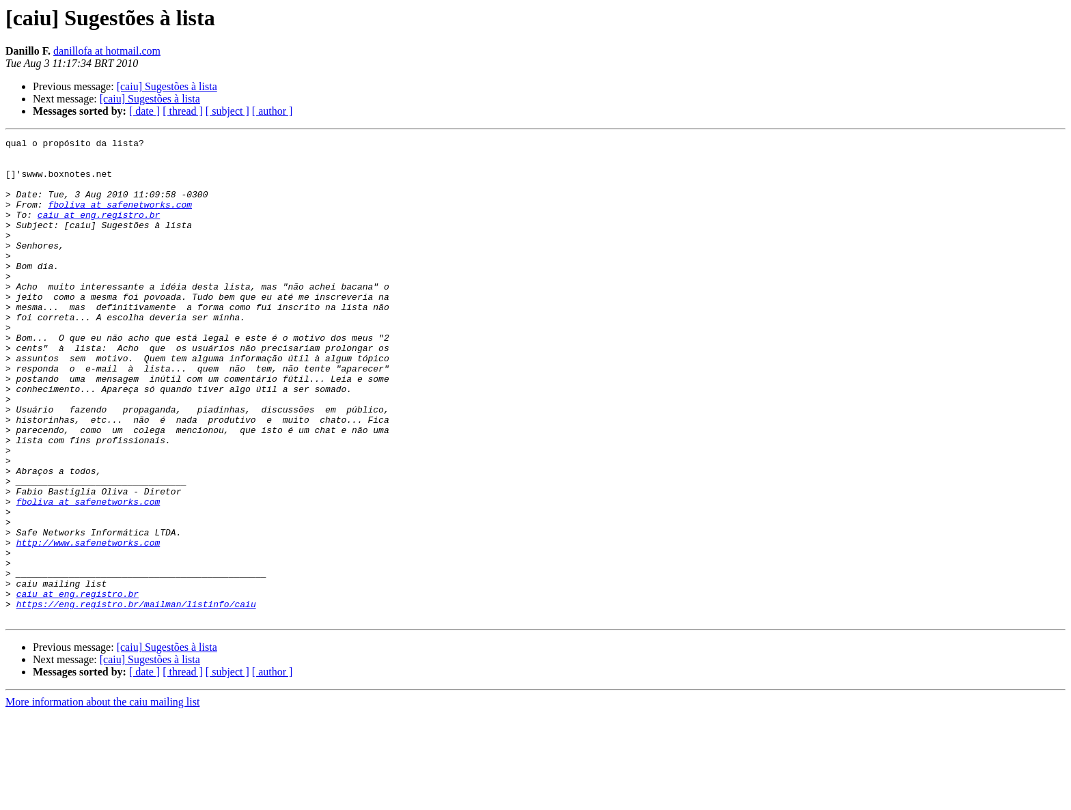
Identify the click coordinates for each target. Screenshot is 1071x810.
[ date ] (144, 111)
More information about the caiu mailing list (102, 798)
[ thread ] (183, 111)
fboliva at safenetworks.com (120, 218)
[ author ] (272, 111)
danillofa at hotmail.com (107, 51)
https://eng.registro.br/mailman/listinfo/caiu (136, 698)
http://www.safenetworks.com (88, 624)
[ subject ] (227, 111)
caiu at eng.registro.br (99, 231)
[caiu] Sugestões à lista (167, 86)
